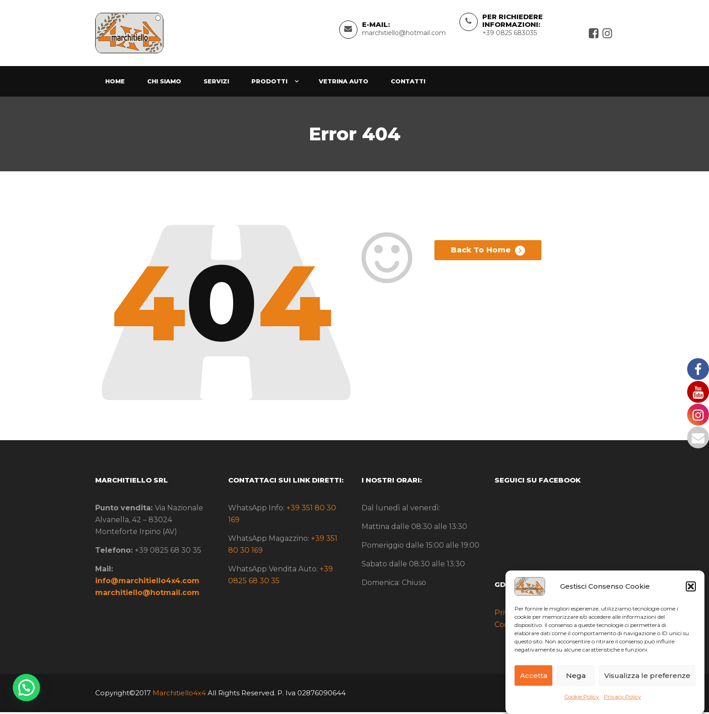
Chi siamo (164, 83)
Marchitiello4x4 (178, 694)
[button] (690, 586)
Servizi (216, 83)
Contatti (408, 83)
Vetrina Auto (343, 83)
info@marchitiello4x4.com (147, 583)
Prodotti (269, 83)
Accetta (533, 675)
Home (115, 83)
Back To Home (488, 254)
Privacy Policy (622, 696)
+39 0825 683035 (509, 34)
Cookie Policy (581, 696)
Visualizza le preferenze (647, 675)
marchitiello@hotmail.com (404, 34)
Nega (576, 675)
